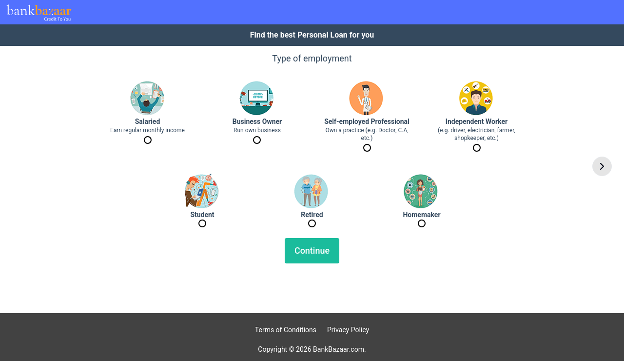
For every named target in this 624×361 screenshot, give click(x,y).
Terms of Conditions (285, 330)
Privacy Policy (348, 330)
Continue (312, 250)
